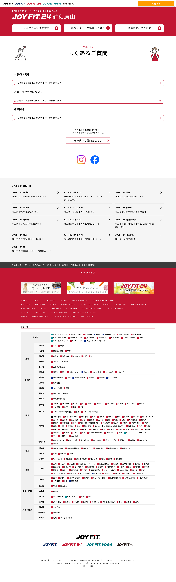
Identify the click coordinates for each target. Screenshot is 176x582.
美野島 (128, 502)
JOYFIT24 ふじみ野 (84, 209)
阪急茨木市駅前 (59, 473)
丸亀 (90, 496)
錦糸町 (143, 420)
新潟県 (41, 377)
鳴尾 (65, 481)
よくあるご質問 (120, 304)
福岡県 (41, 501)
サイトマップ (107, 560)
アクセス (53, 304)
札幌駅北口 (103, 337)
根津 (119, 416)
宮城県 (41, 356)
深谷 (81, 406)
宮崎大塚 (56, 507)
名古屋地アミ (113, 448)
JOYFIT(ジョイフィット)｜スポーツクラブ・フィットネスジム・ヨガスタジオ (92, 563)
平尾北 (67, 502)
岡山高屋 (63, 486)
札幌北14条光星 (129, 337)
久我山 (111, 429)
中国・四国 (27, 491)
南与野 (120, 403)
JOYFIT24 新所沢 (32, 209)
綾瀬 (108, 420)
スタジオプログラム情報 (89, 304)
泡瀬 (55, 517)
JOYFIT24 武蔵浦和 (84, 236)
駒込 (127, 429)
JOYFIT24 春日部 (135, 209)
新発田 (101, 377)
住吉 (120, 502)
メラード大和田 (110, 470)
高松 (82, 496)
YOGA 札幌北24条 (60, 334)
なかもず (127, 473)
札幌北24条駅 (76, 334)
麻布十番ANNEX (71, 416)
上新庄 (137, 464)
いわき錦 (120, 372)
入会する (156, 3)
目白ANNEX (64, 429)
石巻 (85, 356)
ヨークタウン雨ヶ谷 (60, 393)
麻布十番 (84, 416)
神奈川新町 (143, 440)
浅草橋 (135, 416)
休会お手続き (56, 308)
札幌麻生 (88, 334)
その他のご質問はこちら (88, 140)
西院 (110, 459)
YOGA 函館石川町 (59, 337)
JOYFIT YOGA (49, 300)
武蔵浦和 (99, 403)
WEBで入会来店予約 (115, 308)
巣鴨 (120, 429)
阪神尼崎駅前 (130, 478)
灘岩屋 (86, 478)
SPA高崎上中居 (59, 398)
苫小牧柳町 (90, 337)
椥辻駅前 (93, 459)
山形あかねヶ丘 (59, 367)
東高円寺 (94, 429)
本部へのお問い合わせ (80, 300)
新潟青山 (92, 377)
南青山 (110, 416)
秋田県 (41, 361)
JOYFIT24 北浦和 (84, 221)
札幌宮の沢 (115, 337)
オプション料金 (71, 308)
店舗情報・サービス (68, 304)
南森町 (63, 464)
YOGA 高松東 (72, 496)
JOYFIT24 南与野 (32, 221)
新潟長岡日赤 (58, 377)
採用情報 (24, 316)
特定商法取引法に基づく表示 (90, 560)
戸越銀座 (106, 423)
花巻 (69, 351)
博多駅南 (95, 502)
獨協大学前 (131, 403)
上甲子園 (56, 481)
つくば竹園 (57, 388)
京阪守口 (107, 473)
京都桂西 (119, 459)
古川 (92, 356)
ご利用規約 (73, 560)
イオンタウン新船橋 (91, 411)
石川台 (125, 423)
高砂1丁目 (57, 502)
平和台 (75, 432)
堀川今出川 (57, 459)
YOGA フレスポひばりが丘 (136, 432)
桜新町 (70, 426)
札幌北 (98, 334)
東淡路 (146, 464)
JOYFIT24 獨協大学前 (135, 223)
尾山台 (97, 426)
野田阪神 (74, 470)
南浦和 (90, 403)
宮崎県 (41, 507)
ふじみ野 (56, 406)
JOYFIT (36, 300)
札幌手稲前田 (124, 334)
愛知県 (41, 448)
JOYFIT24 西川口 (84, 196)
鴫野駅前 (90, 467)
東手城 (55, 491)
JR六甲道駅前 (74, 478)
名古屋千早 (87, 448)
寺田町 (137, 467)
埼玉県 (41, 405)
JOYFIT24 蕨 (32, 249)
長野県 (41, 382)
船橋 (77, 411)
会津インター (74, 372)
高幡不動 (63, 435)
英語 (83, 566)
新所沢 (66, 406)
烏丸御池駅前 (81, 459)
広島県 (41, 491)
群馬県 (41, 398)
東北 (27, 358)
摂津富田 (97, 473)
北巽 (129, 467)
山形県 (41, 367)
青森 (62, 345)
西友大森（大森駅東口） (89, 423)
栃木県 (41, 393)
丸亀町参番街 (58, 496)
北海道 (35, 337)
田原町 (126, 416)
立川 (55, 435)
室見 (136, 502)
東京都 (41, 426)
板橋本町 (136, 429)
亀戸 (74, 423)
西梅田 (84, 470)
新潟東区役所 (80, 377)
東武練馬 (146, 429)
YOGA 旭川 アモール (61, 340)
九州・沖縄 (27, 509)
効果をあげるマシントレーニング (84, 312)
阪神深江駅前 (115, 478)
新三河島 (74, 420)
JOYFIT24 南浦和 (32, 194)
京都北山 (69, 459)
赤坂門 (76, 502)
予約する (43, 308)
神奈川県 (41, 441)
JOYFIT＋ (63, 300)
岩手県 (41, 350)
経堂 (78, 426)
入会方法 (106, 304)
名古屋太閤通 (58, 448)
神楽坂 (75, 429)
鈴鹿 (55, 453)
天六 (55, 464)
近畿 (27, 469)
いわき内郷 (109, 372)
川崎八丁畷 (72, 440)
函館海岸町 (137, 334)
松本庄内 (56, 383)
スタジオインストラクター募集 (64, 316)
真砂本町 (56, 512)
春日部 (141, 403)
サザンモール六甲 (100, 478)
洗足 (146, 423)
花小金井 (74, 435)
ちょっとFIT (25, 312)
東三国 (72, 464)
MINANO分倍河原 (96, 432)
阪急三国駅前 (104, 464)
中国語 (91, 566)
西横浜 (132, 440)
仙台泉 (55, 356)
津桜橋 (63, 453)
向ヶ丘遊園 (97, 440)
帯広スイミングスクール (95, 340)
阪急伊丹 (74, 481)
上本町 (121, 467)
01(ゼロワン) (77, 340)
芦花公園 (87, 426)
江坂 (143, 470)
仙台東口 (76, 356)
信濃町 (148, 426)
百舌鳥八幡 (139, 473)
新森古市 (67, 467)
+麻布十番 (57, 416)
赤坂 (93, 416)
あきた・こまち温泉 (61, 361)
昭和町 (146, 467)
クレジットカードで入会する (92, 308)
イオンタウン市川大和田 (62, 411)
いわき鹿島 (97, 372)
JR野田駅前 (95, 470)
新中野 (84, 429)
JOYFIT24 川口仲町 (135, 236)
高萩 (67, 388)
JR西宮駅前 (143, 478)
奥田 (55, 486)
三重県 (41, 453)
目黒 (55, 426)
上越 (69, 377)
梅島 (116, 420)
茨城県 (41, 388)
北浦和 (55, 403)
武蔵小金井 (110, 432)
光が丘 (66, 432)
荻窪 (103, 429)
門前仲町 (65, 423)
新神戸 (63, 478)
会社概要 (44, 560)
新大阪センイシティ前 (86, 464)
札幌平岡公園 (110, 334)
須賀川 (55, 372)
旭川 (141, 337)
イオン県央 (112, 377)
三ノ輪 (100, 420)
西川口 (75, 403)
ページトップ (88, 272)
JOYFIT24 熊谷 (32, 236)
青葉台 (55, 443)
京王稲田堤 (85, 440)
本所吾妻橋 (133, 420)
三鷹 (83, 432)
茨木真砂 (72, 473)
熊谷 (74, 406)
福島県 (41, 372)
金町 (123, 420)
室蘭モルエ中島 (76, 337)
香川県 (41, 496)
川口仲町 (65, 403)
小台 (83, 420)
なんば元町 (123, 470)
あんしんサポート (87, 316)
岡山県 (41, 486)
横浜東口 (123, 440)
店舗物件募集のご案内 (40, 316)
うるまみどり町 (66, 517)
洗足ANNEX (135, 423)
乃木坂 (101, 416)
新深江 (100, 467)
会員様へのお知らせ (28, 308)
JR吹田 (134, 470)
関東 (27, 415)
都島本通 (56, 467)
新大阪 (115, 464)
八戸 (55, 345)
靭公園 (55, 470)
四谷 (140, 426)
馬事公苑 (131, 426)
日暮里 (91, 420)
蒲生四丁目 (79, 467)
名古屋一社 (126, 448)
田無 (120, 432)
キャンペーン (25, 304)
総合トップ (25, 300)
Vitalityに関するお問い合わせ (104, 300)
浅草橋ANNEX (147, 416)
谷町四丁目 (111, 467)
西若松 (86, 372)
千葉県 (41, 411)
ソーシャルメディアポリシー (125, 560)
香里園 (117, 473)
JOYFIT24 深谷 (135, 194)
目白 (55, 429)
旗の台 (116, 423)
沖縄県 (41, 517)
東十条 (55, 420)
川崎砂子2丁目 (58, 440)
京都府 (41, 459)
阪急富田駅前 (85, 473)
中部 (27, 450)
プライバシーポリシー (57, 560)
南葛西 (55, 423)
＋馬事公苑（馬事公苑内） (114, 426)
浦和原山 (110, 403)
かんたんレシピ (40, 312)
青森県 (41, 345)
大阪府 (41, 468)
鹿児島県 (41, 512)
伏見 (102, 459)
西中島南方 (126, 464)
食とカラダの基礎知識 (59, 312)
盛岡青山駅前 (58, 351)
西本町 (64, 470)
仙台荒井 (65, 356)
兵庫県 (41, 479)
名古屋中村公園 (73, 448)
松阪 (71, 453)
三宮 (55, 478)
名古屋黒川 (99, 448)
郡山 (64, 372)
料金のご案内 (40, 304)
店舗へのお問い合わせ (139, 304)
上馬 (62, 426)
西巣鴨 (64, 420)
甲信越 (27, 379)
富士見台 (56, 432)
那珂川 (85, 502)
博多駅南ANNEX (108, 502)
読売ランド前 (110, 440)
